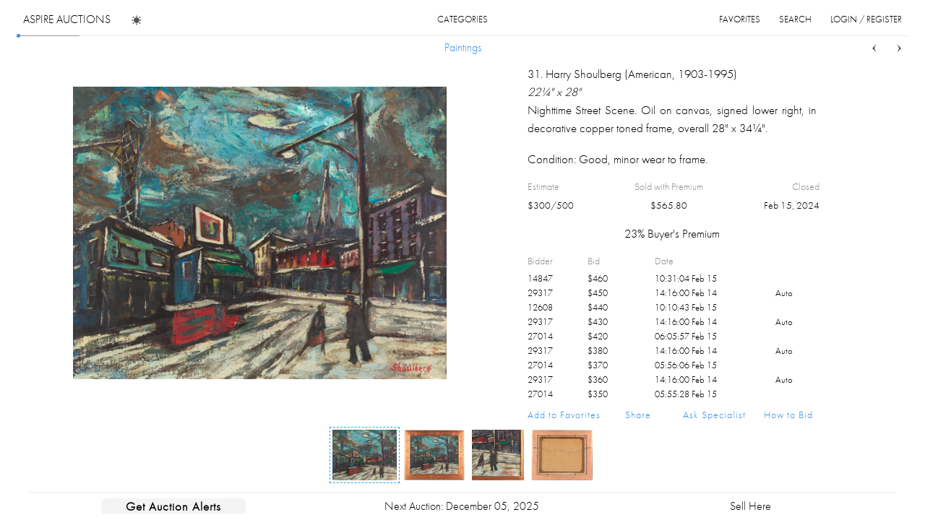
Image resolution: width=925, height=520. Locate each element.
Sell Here (750, 506)
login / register (866, 19)
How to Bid (788, 414)
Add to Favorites (564, 414)
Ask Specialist (714, 414)
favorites (739, 19)
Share (638, 414)
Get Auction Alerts (173, 506)
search (795, 19)
